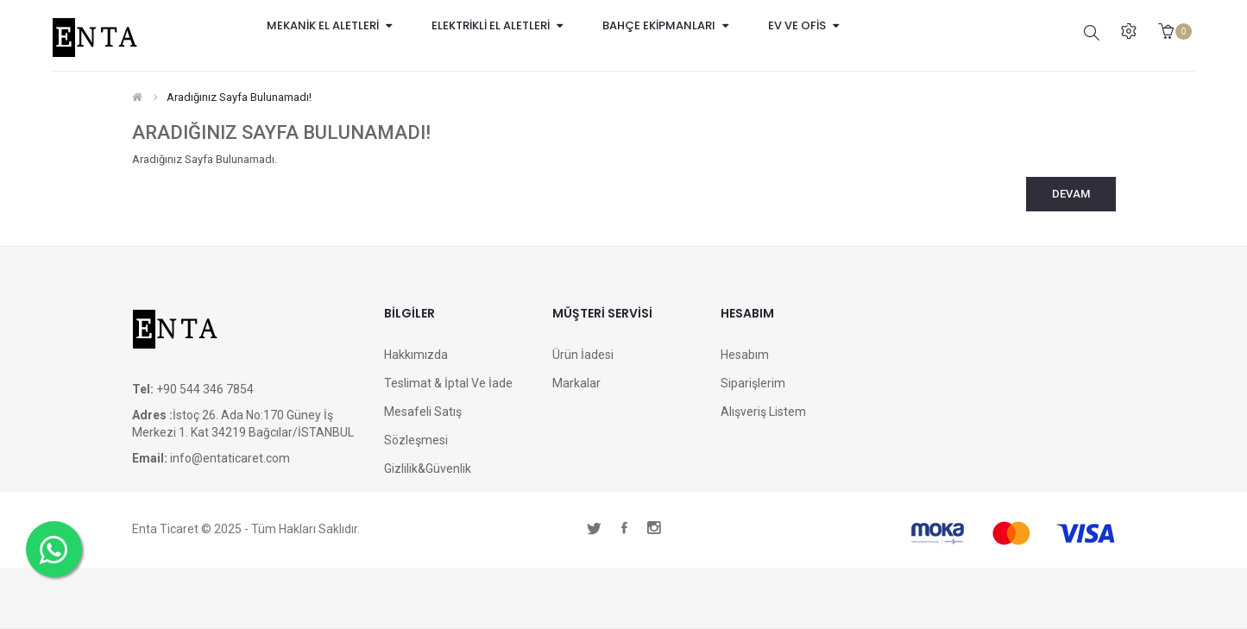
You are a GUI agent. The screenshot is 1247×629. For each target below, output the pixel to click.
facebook (624, 528)
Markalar (576, 383)
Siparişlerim (753, 383)
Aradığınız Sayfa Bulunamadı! (239, 97)
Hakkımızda (416, 355)
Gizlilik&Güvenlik (427, 468)
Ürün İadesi (583, 355)
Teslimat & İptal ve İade (448, 383)
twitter (594, 528)
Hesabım (745, 355)
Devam (1071, 193)
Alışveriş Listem (763, 411)
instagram (653, 528)
